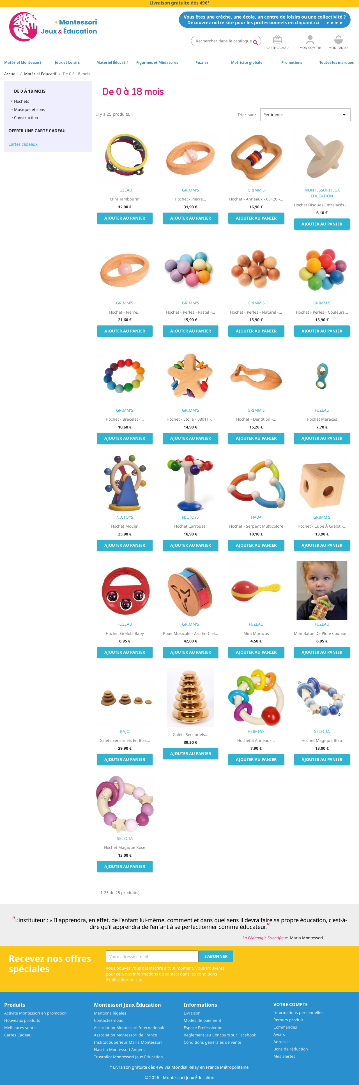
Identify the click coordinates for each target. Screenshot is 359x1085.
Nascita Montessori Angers (119, 1049)
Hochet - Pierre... (190, 199)
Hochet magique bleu (322, 740)
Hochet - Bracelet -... (125, 419)
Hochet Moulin (125, 526)
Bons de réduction (290, 1049)
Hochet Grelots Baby (125, 633)
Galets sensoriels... (190, 734)
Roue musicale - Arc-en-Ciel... (190, 633)
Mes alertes (284, 1056)
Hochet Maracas (322, 419)
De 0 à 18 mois (29, 91)
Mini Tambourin (125, 199)
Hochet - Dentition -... (256, 419)
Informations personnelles (298, 1012)
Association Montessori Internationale (129, 1027)
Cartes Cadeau (18, 1035)
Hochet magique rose (124, 847)
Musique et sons (29, 109)
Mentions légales (110, 1013)
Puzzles (201, 62)
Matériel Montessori (22, 62)
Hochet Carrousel (190, 526)
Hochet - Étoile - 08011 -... (191, 419)
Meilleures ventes (21, 1027)
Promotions (291, 62)
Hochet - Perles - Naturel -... (256, 312)
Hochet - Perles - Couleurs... (322, 312)
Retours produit (288, 1019)
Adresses (282, 1041)
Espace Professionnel (204, 1027)
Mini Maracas (256, 633)
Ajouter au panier (124, 218)
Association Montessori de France (125, 1035)
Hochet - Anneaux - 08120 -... (256, 199)
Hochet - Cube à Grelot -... (322, 526)
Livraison (192, 1013)
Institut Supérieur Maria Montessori (128, 1042)
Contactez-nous (108, 1020)
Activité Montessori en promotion (35, 1013)
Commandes (285, 1027)
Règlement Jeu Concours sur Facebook (220, 1035)
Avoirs (279, 1034)
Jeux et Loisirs (67, 62)
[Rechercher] (226, 41)
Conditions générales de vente (212, 1042)
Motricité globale (247, 62)
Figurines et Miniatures (157, 62)
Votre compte (290, 1004)
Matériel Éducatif (112, 62)
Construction (26, 117)
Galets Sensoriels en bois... (125, 740)
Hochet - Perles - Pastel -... (190, 312)
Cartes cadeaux (23, 144)
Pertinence (305, 114)
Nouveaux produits (22, 1020)
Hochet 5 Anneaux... (256, 740)
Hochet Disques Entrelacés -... (322, 205)
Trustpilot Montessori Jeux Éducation (128, 1056)
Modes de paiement (202, 1020)
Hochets (21, 101)
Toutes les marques (336, 62)
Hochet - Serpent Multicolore (256, 526)
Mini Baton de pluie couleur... (322, 633)
